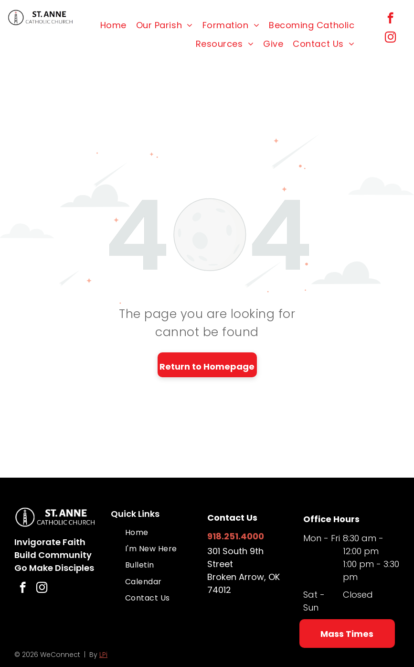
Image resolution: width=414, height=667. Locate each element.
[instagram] (390, 38)
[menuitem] (113, 25)
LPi (103, 654)
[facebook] (390, 19)
